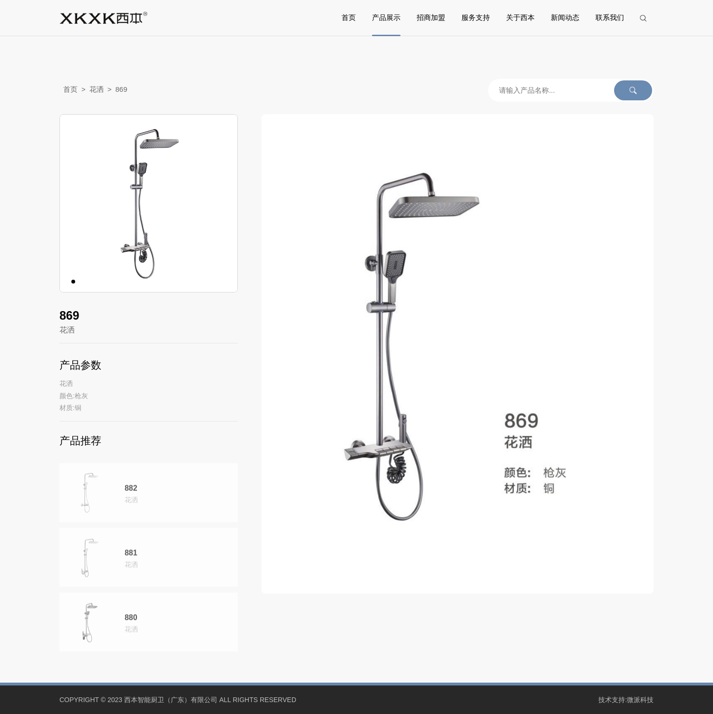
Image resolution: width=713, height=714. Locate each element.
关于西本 (520, 17)
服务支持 (475, 17)
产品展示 (386, 17)
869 (121, 90)
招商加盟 (431, 17)
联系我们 (610, 17)
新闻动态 (565, 17)
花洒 (96, 90)
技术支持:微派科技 (626, 700)
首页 (349, 17)
